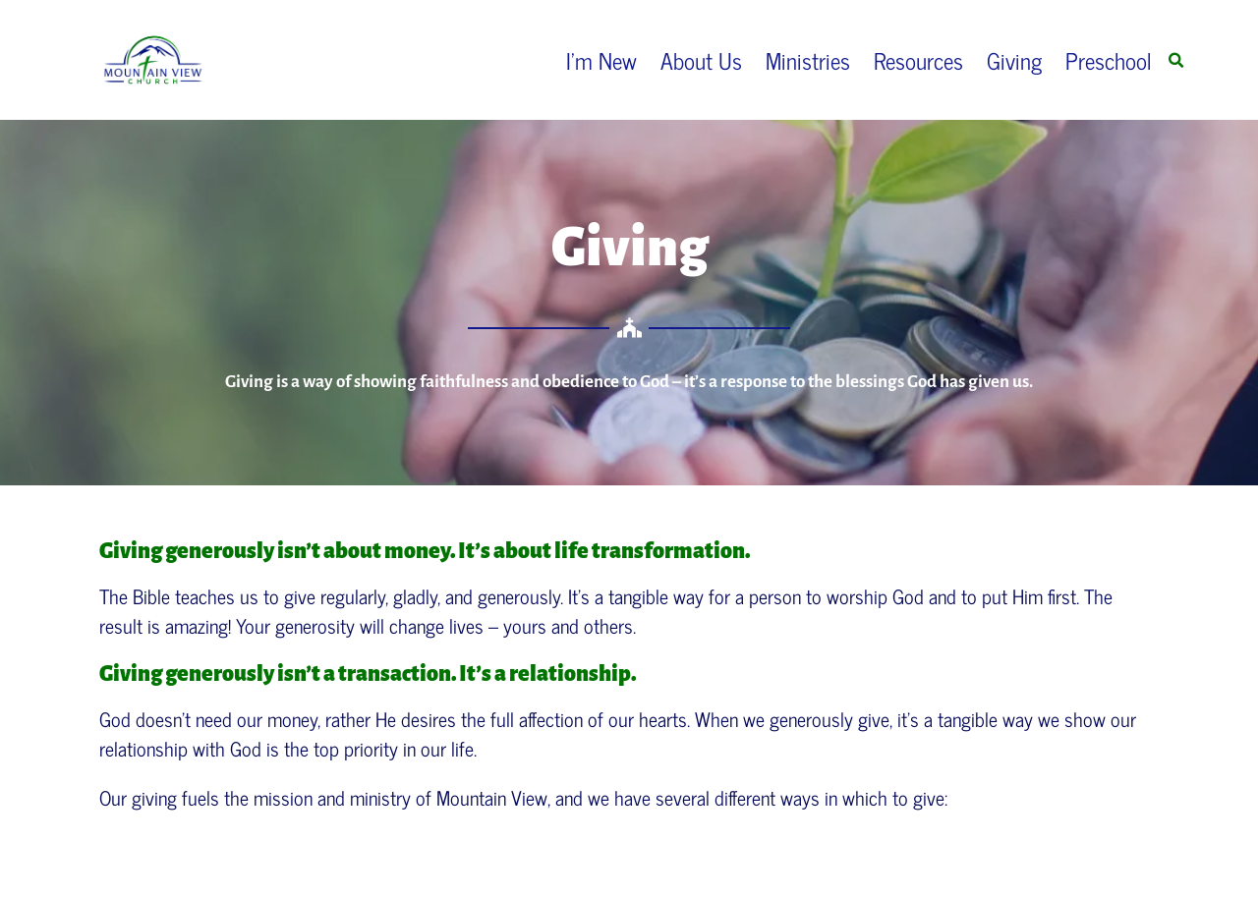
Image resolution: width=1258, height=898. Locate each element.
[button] (1175, 61)
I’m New (601, 60)
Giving (1014, 60)
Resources (918, 60)
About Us (701, 60)
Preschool (1108, 60)
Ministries (808, 60)
